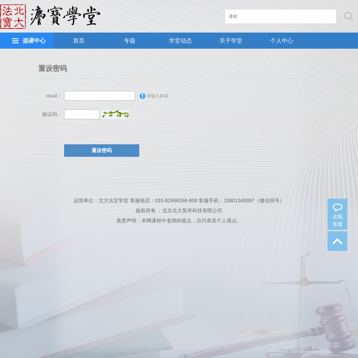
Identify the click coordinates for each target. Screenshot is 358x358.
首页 (78, 41)
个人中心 (281, 41)
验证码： (52, 114)
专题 (129, 41)
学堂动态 (180, 41)
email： (54, 95)
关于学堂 (230, 41)
